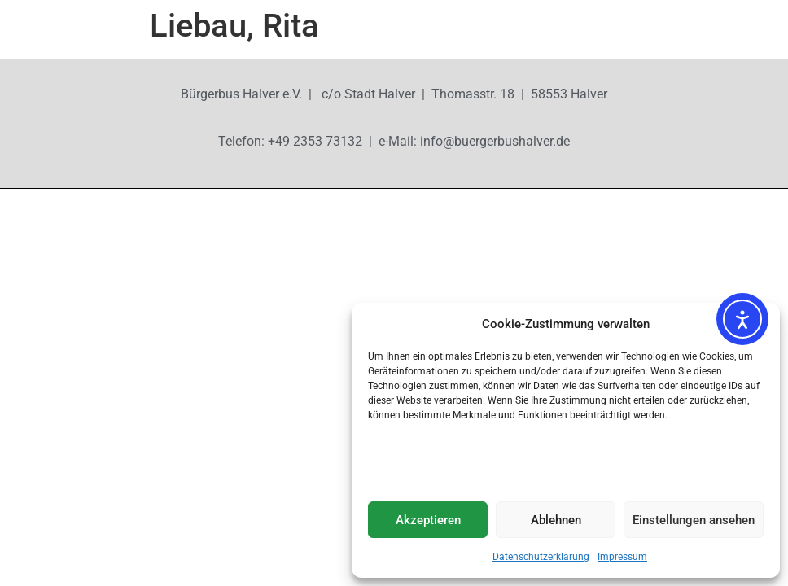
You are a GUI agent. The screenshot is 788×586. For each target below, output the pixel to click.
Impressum (622, 556)
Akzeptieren (428, 520)
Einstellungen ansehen (694, 520)
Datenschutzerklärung (540, 556)
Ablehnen (556, 520)
